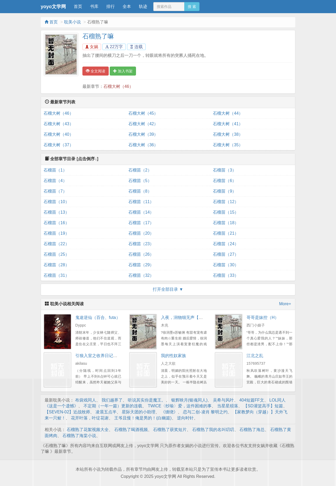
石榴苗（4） (55, 180)
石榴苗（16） (56, 223)
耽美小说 (72, 22)
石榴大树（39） (143, 134)
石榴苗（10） (56, 201)
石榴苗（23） (141, 244)
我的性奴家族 (173, 355)
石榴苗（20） (141, 233)
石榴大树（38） (228, 134)
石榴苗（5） (140, 180)
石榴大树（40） (59, 134)
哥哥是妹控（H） (262, 317)
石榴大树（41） (228, 124)
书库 (94, 6)
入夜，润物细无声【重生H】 (187, 317)
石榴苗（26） (141, 254)
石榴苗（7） (55, 191)
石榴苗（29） (141, 265)
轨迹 (143, 6)
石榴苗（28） (56, 265)
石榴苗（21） (226, 233)
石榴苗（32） (141, 275)
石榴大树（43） (59, 124)
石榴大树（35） (228, 145)
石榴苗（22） (56, 244)
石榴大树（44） (228, 113)
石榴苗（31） (56, 275)
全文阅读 (95, 71)
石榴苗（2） (140, 170)
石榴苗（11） (141, 201)
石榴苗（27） (226, 254)
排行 (110, 6)
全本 (127, 6)
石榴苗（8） (140, 191)
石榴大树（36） (143, 145)
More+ (285, 304)
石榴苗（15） (226, 212)
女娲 (91, 46)
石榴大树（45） (143, 113)
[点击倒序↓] (87, 159)
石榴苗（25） (56, 254)
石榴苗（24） (226, 244)
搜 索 (192, 6)
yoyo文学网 (53, 6)
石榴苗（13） (56, 212)
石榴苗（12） (226, 201)
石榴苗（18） (226, 223)
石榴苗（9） (224, 191)
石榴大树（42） (143, 124)
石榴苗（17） (141, 223)
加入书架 (123, 71)
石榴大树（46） (118, 86)
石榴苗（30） (226, 265)
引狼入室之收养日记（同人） (102, 355)
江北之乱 (254, 355)
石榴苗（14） (141, 212)
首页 (78, 6)
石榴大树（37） (59, 145)
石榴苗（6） (224, 180)
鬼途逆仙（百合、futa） (97, 317)
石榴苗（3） (224, 170)
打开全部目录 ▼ (168, 289)
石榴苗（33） (226, 275)
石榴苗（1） (55, 170)
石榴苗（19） (56, 233)
